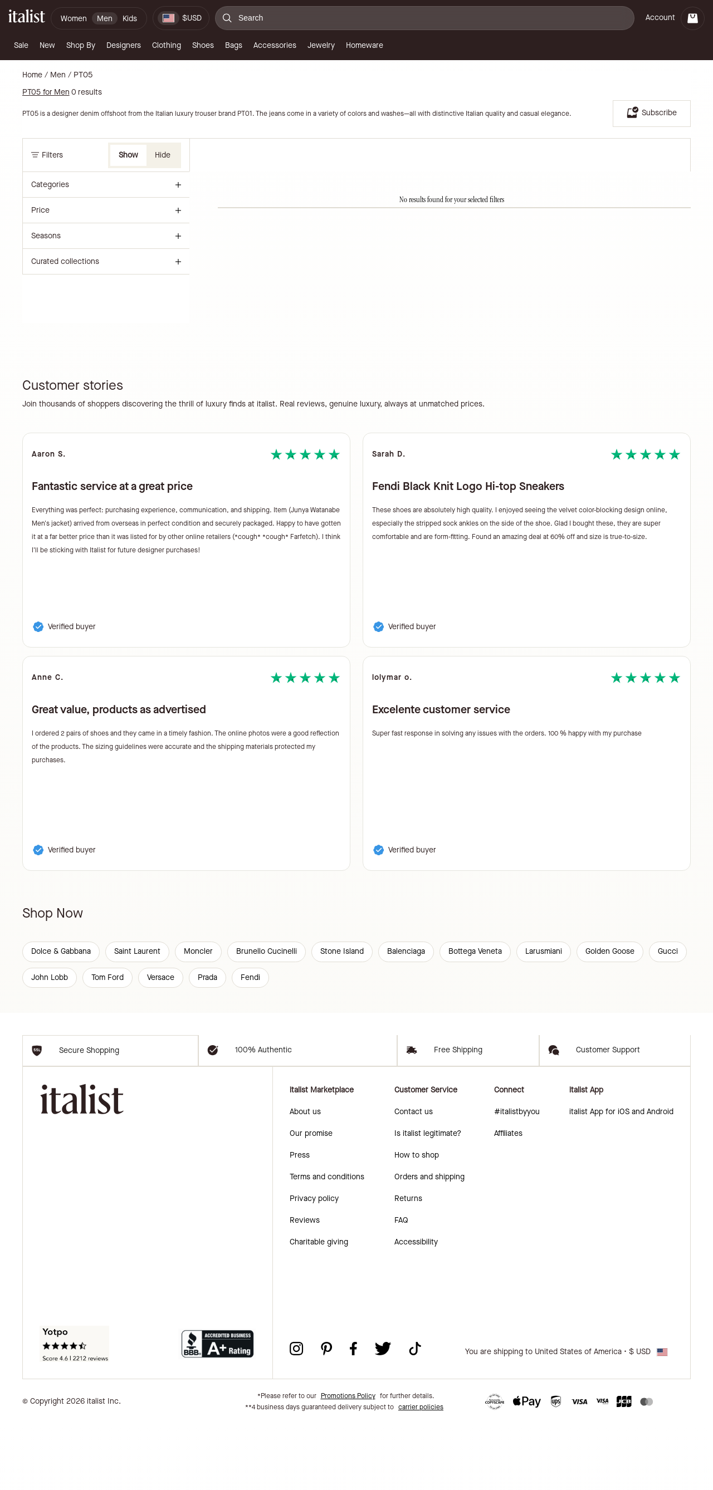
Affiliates (508, 1199)
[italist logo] (26, 18)
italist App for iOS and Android (621, 1178)
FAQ (401, 1286)
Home (32, 75)
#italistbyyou (517, 1178)
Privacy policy (314, 1264)
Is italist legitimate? (427, 1199)
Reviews (305, 1286)
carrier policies (420, 1473)
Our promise (311, 1199)
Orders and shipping (429, 1243)
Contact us (413, 1178)
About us (305, 1178)
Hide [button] (162, 155)
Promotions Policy (348, 1462)
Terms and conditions (327, 1243)
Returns (408, 1264)
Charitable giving (319, 1308)
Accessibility (416, 1308)
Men (58, 75)
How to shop (416, 1221)
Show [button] (128, 155)
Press (300, 1221)
